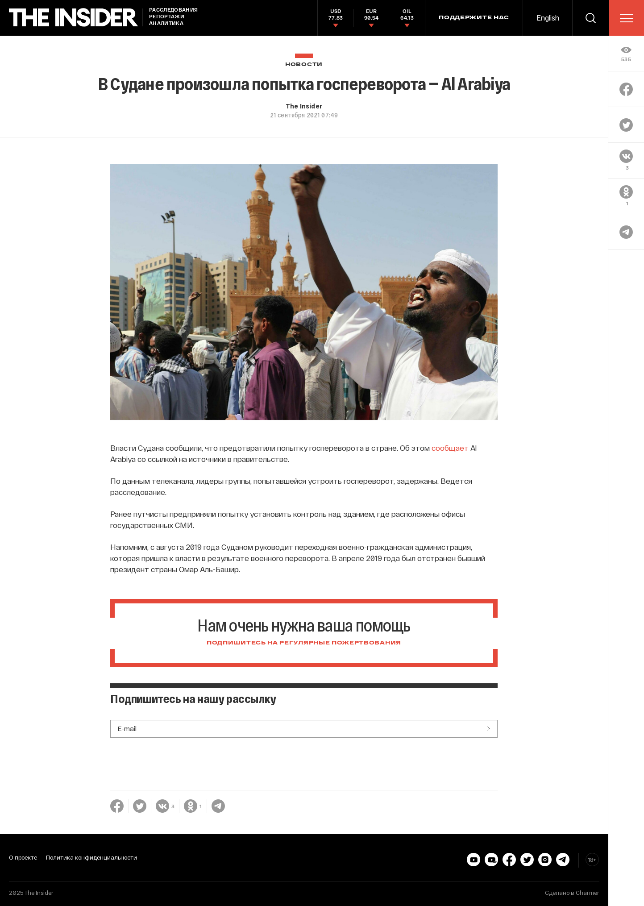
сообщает (450, 447)
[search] (590, 18)
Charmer (587, 892)
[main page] (73, 17)
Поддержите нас (474, 18)
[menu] (626, 18)
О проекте (23, 857)
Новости (304, 64)
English (547, 17)
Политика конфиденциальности (91, 857)
